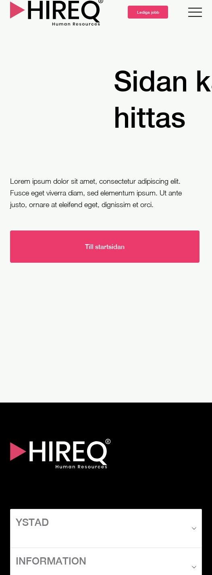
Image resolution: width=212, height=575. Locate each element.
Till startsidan (105, 247)
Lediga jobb (148, 12)
